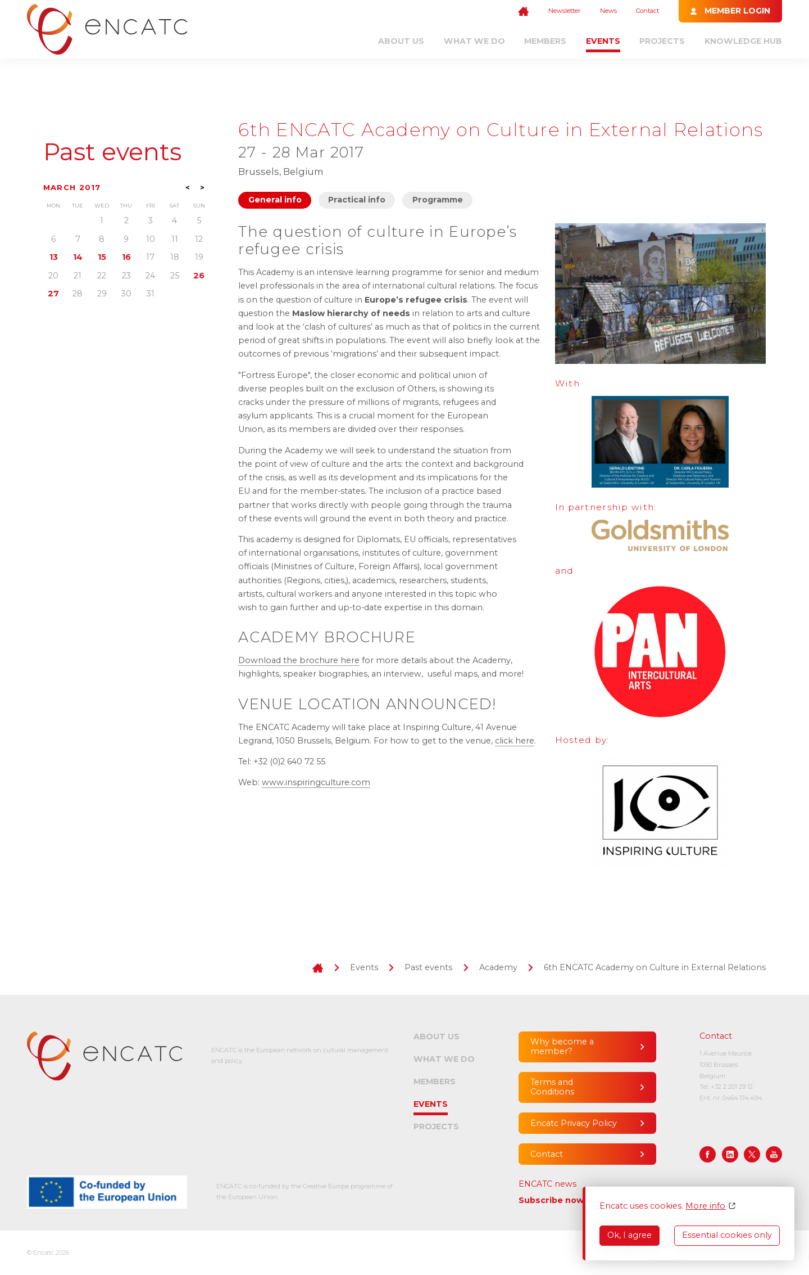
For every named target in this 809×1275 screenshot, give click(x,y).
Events (603, 41)
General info (275, 200)
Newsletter (564, 11)
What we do (474, 41)
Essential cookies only (727, 1235)
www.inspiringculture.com (316, 782)
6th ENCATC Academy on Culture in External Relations (655, 967)
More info (705, 1206)
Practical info (356, 200)
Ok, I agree (629, 1235)
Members (545, 41)
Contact (647, 11)
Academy (498, 967)
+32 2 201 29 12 (732, 1087)
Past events (112, 152)
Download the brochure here (299, 660)
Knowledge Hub (743, 41)
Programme (437, 200)
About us (401, 41)
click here (514, 741)
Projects (662, 41)
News (608, 11)
